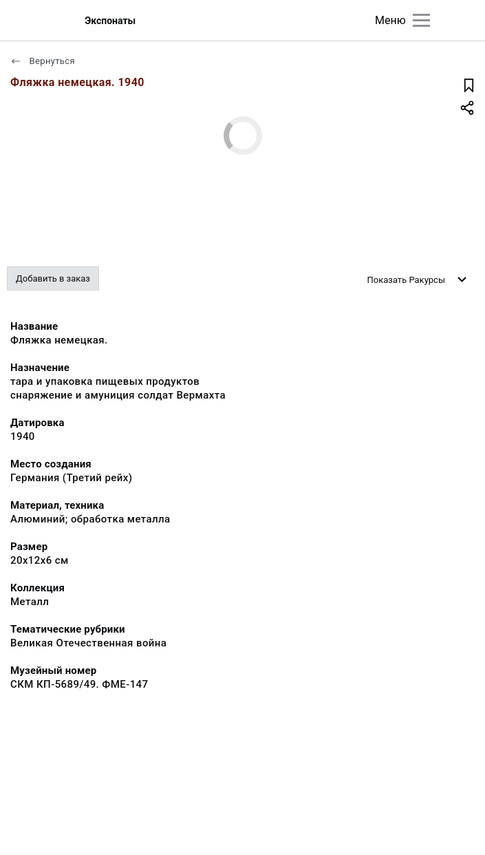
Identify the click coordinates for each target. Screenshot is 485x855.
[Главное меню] (421, 20)
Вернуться (42, 61)
